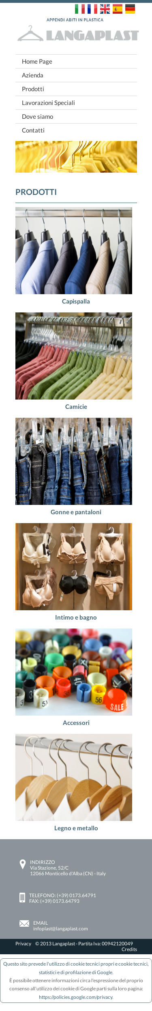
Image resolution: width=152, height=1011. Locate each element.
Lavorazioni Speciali (48, 102)
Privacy (23, 943)
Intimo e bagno (76, 617)
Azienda (32, 75)
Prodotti (33, 88)
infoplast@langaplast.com (60, 929)
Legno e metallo (76, 827)
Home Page (37, 61)
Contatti (33, 130)
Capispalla (76, 301)
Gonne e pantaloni (76, 511)
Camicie (76, 406)
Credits (129, 949)
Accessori (76, 722)
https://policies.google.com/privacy (75, 997)
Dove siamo (37, 116)
